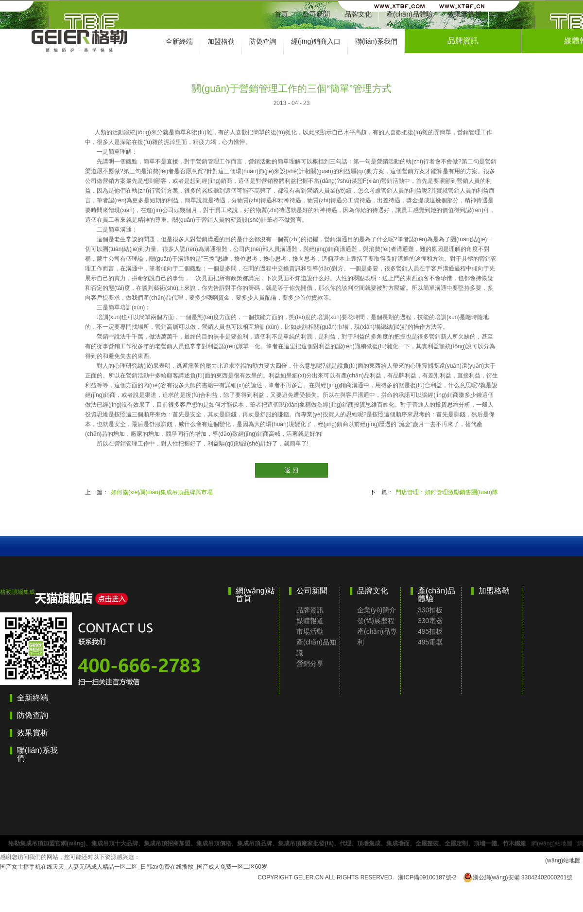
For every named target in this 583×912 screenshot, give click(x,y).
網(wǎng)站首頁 (255, 595)
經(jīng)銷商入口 (316, 41)
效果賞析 (32, 733)
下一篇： (434, 492)
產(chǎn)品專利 (377, 636)
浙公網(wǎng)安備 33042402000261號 (518, 877)
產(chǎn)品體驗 (409, 14)
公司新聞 (316, 14)
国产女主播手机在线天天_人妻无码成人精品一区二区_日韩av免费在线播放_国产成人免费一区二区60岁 (133, 866)
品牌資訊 (463, 40)
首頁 (281, 14)
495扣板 (430, 631)
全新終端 (179, 41)
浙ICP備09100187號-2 (427, 877)
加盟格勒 (221, 41)
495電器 (430, 642)
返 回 (291, 470)
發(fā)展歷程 (375, 621)
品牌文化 (358, 14)
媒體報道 (310, 621)
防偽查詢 (262, 41)
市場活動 (310, 631)
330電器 (430, 621)
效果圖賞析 (464, 14)
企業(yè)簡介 (376, 610)
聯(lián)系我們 (376, 41)
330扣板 (430, 610)
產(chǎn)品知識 (316, 647)
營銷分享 (310, 663)
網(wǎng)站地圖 (551, 843)
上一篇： (149, 492)
